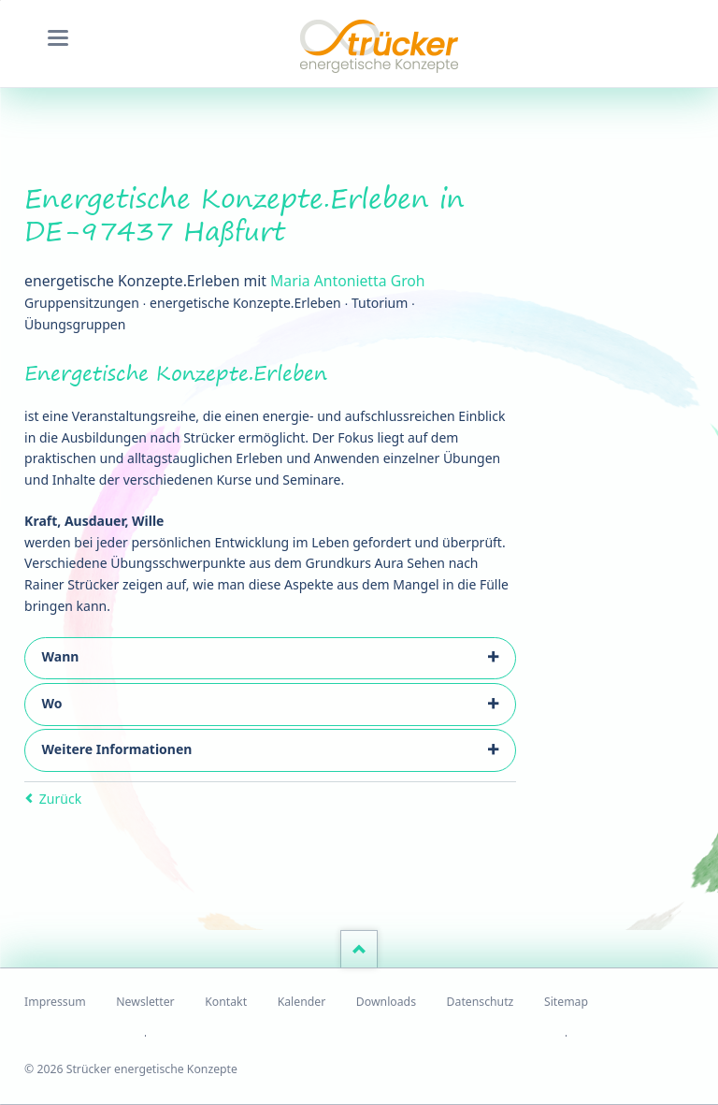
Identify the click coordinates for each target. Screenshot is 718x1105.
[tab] (270, 658)
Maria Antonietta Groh (347, 280)
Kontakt (226, 1002)
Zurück (60, 798)
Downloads (386, 1002)
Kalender (302, 1002)
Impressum (55, 1002)
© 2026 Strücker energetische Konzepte (130, 1069)
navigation (58, 38)
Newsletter (145, 1002)
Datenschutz (480, 1002)
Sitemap (566, 1002)
